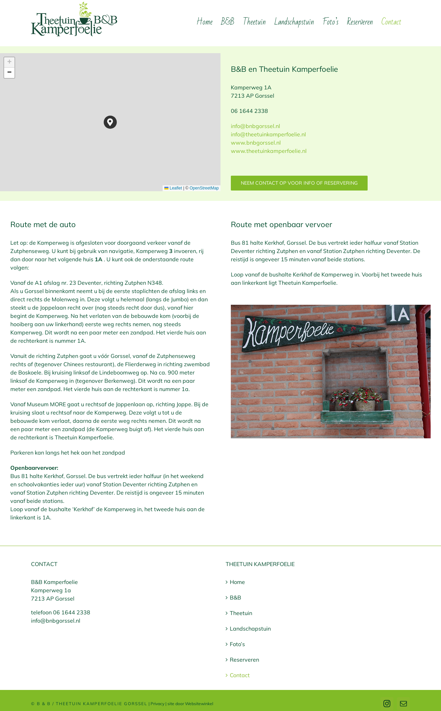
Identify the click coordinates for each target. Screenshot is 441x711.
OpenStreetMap (204, 188)
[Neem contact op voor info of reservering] (299, 183)
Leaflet (173, 188)
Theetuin (241, 613)
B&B (235, 597)
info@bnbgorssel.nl (55, 620)
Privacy (157, 703)
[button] (110, 122)
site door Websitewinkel (190, 703)
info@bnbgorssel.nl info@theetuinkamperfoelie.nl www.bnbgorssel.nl (268, 134)
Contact (240, 675)
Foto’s (237, 644)
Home (237, 581)
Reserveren (244, 659)
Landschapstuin (250, 628)
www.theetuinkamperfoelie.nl (269, 150)
